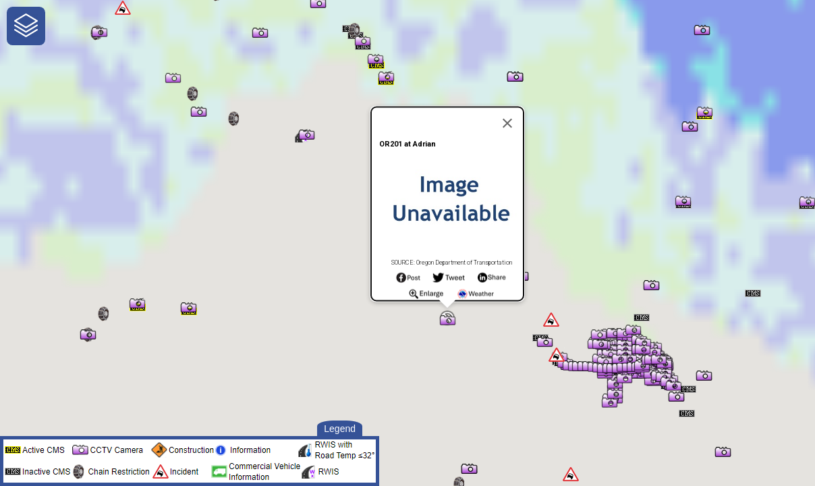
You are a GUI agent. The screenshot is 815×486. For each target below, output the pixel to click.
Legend (340, 428)
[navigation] (26, 26)
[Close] (507, 123)
